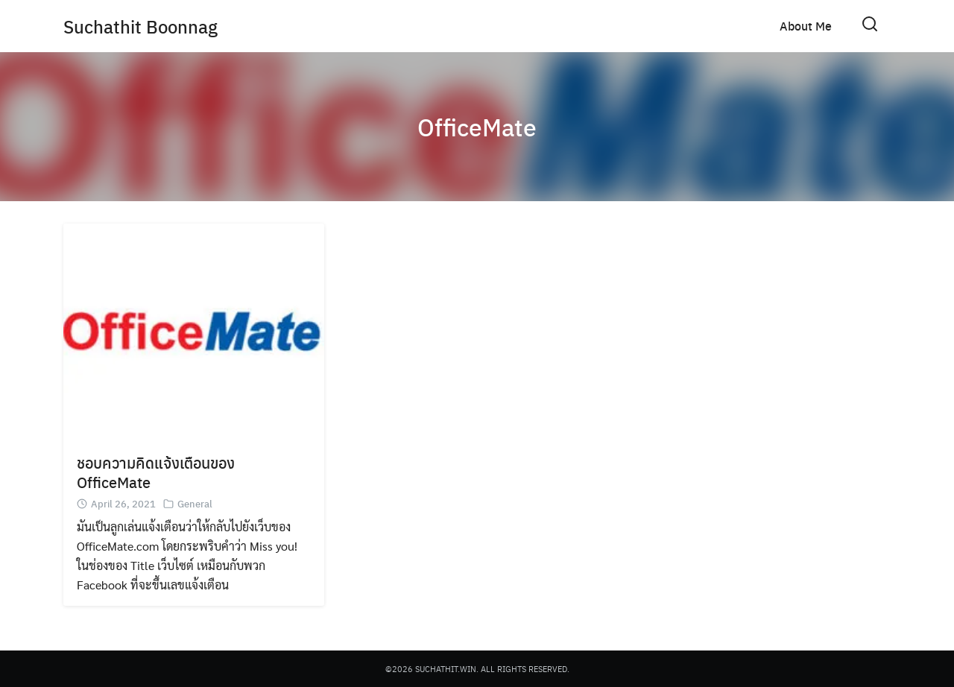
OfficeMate (477, 127)
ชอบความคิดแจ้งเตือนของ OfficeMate (156, 472)
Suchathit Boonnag (140, 26)
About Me (806, 25)
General (194, 503)
